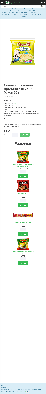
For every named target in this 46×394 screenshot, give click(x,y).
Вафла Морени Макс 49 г (23, 222)
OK (27, 391)
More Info (23, 391)
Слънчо (16, 103)
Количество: (8, 135)
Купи (25, 135)
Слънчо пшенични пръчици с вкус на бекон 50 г (18, 88)
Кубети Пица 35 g (22, 193)
